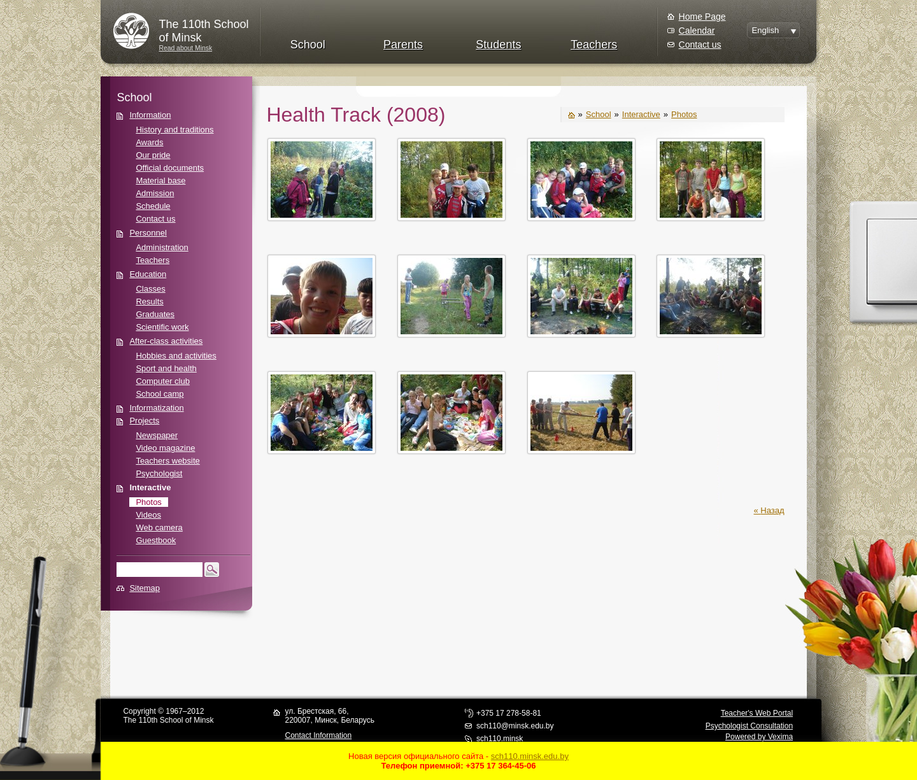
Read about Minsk (185, 48)
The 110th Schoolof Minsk (203, 31)
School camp (159, 394)
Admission (155, 193)
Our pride (153, 155)
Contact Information (318, 735)
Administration (162, 247)
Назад (772, 510)
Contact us (700, 44)
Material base (160, 180)
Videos (148, 515)
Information (150, 115)
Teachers (594, 44)
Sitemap (144, 588)
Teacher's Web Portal (757, 713)
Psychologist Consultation (749, 725)
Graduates (155, 314)
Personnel (148, 233)
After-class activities (166, 341)
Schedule (153, 206)
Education (147, 274)
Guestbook (156, 540)
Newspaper (157, 435)
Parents (403, 44)
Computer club (163, 381)
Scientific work (162, 327)
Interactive (150, 487)
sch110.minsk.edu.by (530, 756)
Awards (149, 142)
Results (149, 301)
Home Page (702, 16)
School (307, 44)
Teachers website (167, 460)
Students (498, 44)
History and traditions (174, 129)
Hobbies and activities (176, 355)
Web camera (159, 527)
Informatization (156, 408)
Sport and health (166, 368)
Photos (148, 502)
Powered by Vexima (759, 736)
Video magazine (165, 448)
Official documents (170, 168)
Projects (144, 420)
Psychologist (159, 473)
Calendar (697, 30)
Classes (150, 289)
